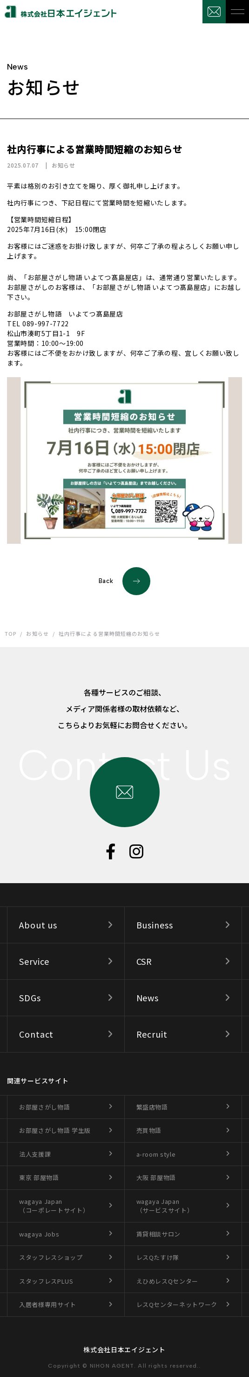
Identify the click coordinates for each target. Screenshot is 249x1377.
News (147, 997)
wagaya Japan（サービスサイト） (165, 1206)
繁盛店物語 (152, 1107)
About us (38, 925)
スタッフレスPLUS (46, 1281)
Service (34, 961)
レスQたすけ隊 (158, 1257)
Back (125, 581)
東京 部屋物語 (39, 1177)
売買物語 (149, 1130)
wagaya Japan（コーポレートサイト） (54, 1206)
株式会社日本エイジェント (124, 1349)
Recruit (152, 1034)
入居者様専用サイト (47, 1304)
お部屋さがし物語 (44, 1107)
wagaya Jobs (39, 1233)
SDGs (30, 997)
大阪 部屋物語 (156, 1177)
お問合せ (214, 11)
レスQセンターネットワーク (176, 1304)
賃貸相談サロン (158, 1233)
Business (154, 925)
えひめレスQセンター (167, 1281)
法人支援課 (35, 1154)
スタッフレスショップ (51, 1257)
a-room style (156, 1154)
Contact (36, 1034)
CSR (144, 961)
